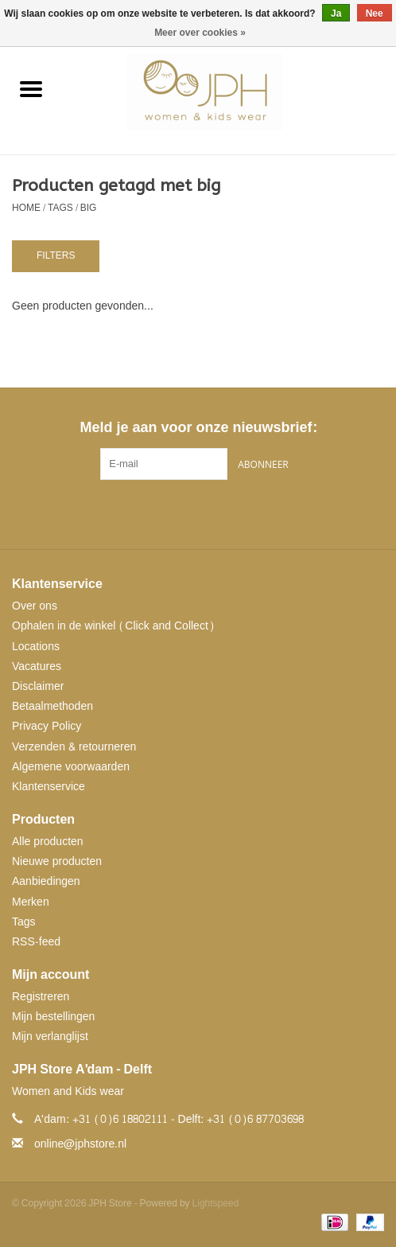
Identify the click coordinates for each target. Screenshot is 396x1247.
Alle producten (47, 841)
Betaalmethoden (52, 706)
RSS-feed (36, 942)
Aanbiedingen (46, 881)
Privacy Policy (46, 726)
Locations (36, 647)
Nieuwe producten (57, 861)
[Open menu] (31, 88)
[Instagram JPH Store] (226, 512)
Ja (336, 13)
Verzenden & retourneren (74, 747)
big (88, 207)
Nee (374, 13)
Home (26, 207)
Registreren (40, 997)
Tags (60, 207)
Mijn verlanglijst (50, 1036)
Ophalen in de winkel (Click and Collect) (113, 626)
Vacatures (36, 666)
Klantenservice (48, 787)
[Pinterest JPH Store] (198, 512)
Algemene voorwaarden (71, 767)
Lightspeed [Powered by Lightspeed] (215, 1203)
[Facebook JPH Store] (169, 512)
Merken (30, 902)
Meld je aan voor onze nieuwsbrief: (198, 427)
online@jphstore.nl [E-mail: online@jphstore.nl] (80, 1144)
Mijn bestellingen (53, 1017)
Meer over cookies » (200, 32)
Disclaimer (38, 686)
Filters (56, 255)
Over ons (34, 606)
